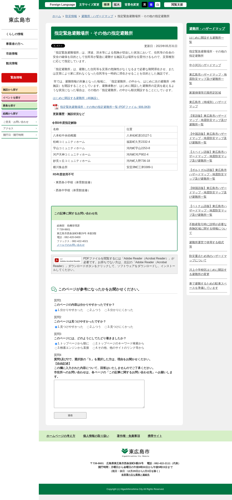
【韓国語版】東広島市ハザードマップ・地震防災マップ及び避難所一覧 (208, 192)
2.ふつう (94, 309)
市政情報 (12, 53)
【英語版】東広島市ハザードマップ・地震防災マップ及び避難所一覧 (208, 120)
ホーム (56, 16)
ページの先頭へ (224, 427)
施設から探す (10, 89)
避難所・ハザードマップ (97, 16)
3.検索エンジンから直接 (72, 347)
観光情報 (12, 63)
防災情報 (71, 16)
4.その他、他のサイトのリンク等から (118, 347)
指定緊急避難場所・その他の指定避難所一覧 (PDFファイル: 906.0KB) (105, 106)
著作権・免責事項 (128, 441)
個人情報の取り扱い (96, 441)
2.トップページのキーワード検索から (118, 343)
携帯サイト (155, 441)
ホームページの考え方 (60, 441)
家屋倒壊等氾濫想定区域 (205, 92)
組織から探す (10, 113)
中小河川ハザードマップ (205, 65)
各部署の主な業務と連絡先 (135, 480)
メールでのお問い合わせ (71, 244)
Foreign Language (62, 4)
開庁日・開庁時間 (13, 135)
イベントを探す (12, 97)
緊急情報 (16, 77)
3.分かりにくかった (119, 309)
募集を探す (9, 105)
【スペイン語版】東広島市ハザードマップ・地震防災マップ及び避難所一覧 (208, 156)
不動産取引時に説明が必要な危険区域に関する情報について (208, 228)
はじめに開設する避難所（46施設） (76, 98)
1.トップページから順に (72, 343)
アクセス (8, 128)
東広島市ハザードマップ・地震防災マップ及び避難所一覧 (208, 79)
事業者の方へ (14, 43)
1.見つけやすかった (69, 326)
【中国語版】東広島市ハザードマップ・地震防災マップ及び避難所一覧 (208, 138)
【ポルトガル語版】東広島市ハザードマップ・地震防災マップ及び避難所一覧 (208, 174)
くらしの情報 (14, 34)
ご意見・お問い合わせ (16, 122)
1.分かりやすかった (69, 309)
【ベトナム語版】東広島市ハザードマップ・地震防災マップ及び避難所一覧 (208, 210)
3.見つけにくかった (119, 326)
